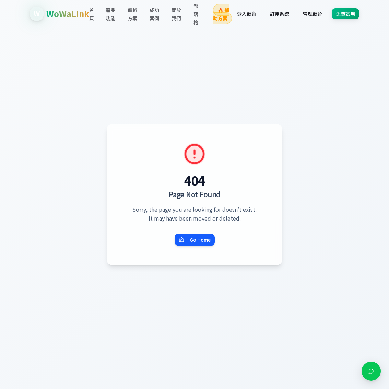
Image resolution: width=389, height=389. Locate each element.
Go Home (195, 239)
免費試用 (345, 13)
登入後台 (246, 13)
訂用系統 (279, 13)
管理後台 (312, 13)
